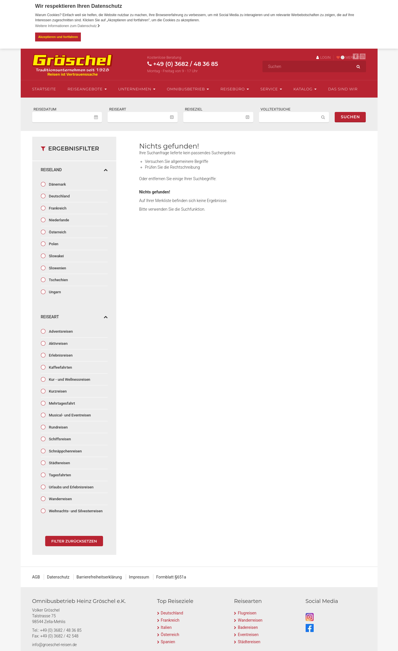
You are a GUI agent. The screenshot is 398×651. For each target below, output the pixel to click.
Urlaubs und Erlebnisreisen (71, 487)
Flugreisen (247, 613)
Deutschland (59, 196)
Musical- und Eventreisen (69, 415)
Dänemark (57, 184)
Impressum (139, 577)
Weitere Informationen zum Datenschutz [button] (67, 26)
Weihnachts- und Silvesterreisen (75, 511)
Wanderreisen (60, 499)
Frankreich (57, 208)
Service (271, 88)
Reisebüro (234, 88)
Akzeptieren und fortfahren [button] (58, 37)
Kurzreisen (57, 391)
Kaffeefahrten (60, 367)
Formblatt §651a (171, 577)
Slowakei (56, 256)
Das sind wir (343, 88)
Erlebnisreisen (60, 355)
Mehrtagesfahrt (61, 403)
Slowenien (57, 268)
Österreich (57, 232)
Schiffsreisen (59, 439)
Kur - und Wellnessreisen (69, 379)
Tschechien (58, 280)
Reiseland (74, 169)
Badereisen (248, 627)
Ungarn (54, 292)
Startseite (44, 88)
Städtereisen (59, 463)
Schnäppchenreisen (65, 451)
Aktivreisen (58, 343)
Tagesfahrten (59, 475)
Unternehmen (136, 88)
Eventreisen (248, 634)
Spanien (168, 641)
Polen (53, 244)
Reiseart (74, 317)
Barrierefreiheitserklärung (99, 577)
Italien (166, 627)
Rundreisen (58, 427)
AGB (36, 577)
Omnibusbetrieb (188, 88)
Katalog (305, 88)
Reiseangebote (87, 88)
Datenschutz (58, 577)
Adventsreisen (60, 331)
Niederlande (58, 220)
